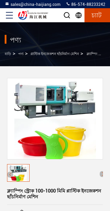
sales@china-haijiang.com (32, 4)
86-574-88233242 (85, 4)
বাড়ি (8, 54)
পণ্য (20, 54)
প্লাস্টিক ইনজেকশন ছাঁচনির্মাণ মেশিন (55, 54)
